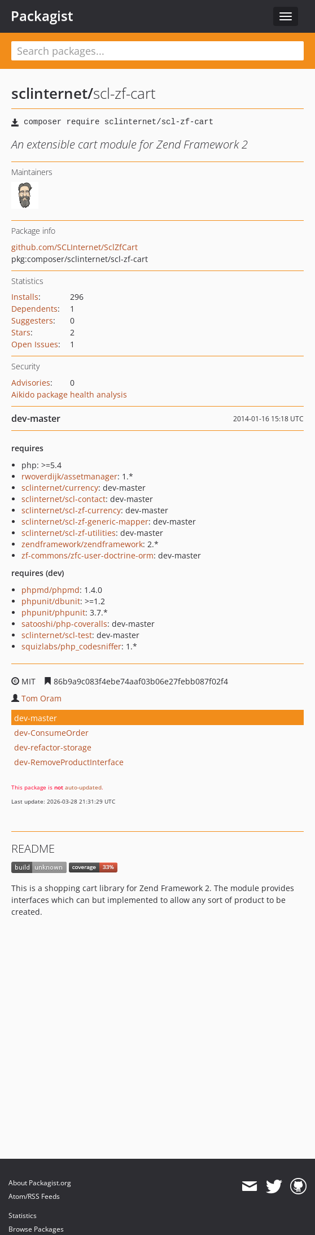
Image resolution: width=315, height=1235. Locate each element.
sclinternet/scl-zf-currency (71, 510)
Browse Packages (36, 1229)
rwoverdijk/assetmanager (69, 476)
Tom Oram (41, 698)
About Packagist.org (39, 1183)
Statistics (22, 1215)
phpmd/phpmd (50, 589)
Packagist (42, 16)
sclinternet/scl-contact (63, 499)
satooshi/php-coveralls (64, 623)
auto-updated (83, 787)
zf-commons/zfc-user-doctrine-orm (87, 555)
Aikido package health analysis (69, 394)
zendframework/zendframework (82, 544)
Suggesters (32, 320)
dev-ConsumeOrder (51, 732)
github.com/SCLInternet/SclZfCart (74, 247)
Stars (20, 332)
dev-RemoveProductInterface (69, 762)
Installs (24, 296)
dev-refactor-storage (52, 747)
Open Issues (34, 344)
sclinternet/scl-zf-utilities (68, 532)
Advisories (30, 382)
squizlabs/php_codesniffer (71, 646)
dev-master (35, 718)
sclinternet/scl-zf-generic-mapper (84, 521)
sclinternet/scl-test (56, 635)
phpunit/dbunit (50, 601)
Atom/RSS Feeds (34, 1196)
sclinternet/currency (59, 487)
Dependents (34, 308)
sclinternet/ (52, 93)
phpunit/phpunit (53, 612)
